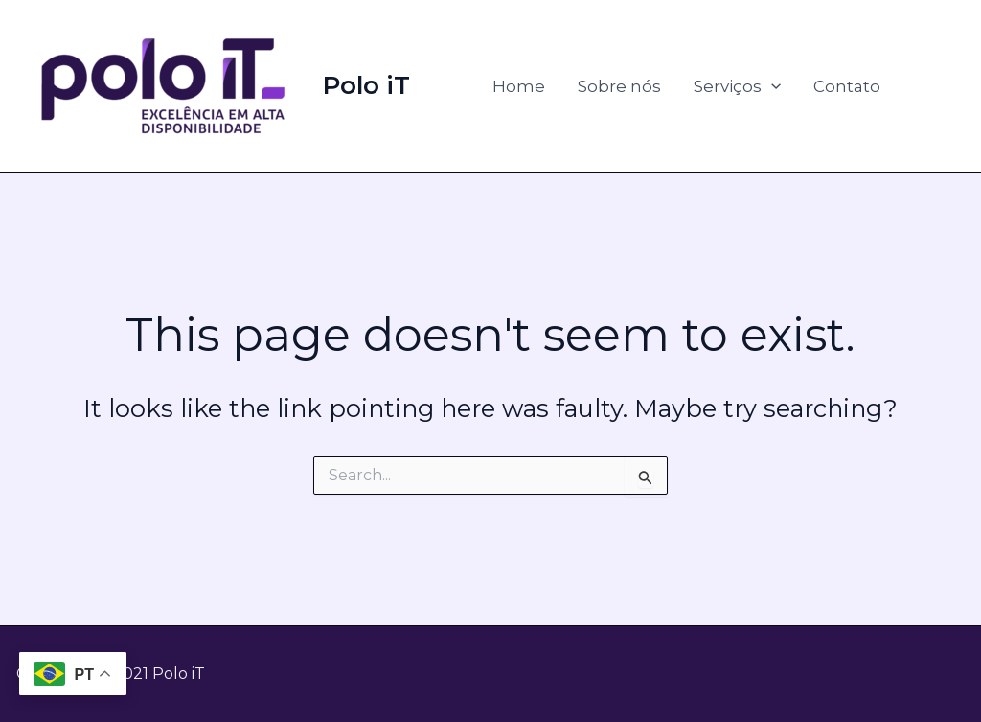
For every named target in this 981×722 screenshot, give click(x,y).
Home (518, 86)
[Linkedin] (924, 87)
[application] (771, 86)
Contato (846, 86)
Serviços (737, 86)
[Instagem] (953, 87)
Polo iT (366, 85)
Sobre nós (619, 86)
